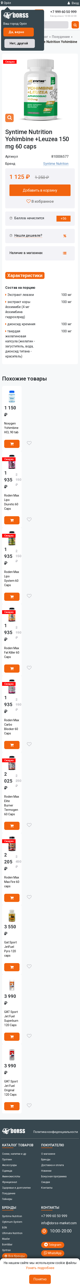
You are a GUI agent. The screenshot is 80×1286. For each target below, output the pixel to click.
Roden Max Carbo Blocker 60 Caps (11, 726)
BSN (4, 1227)
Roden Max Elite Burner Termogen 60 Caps (11, 805)
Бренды (45, 1159)
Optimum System (12, 1221)
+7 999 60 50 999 (54, 1216)
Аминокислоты (11, 1176)
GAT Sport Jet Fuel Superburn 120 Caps (11, 1018)
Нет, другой (19, 43)
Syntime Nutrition (55, 164)
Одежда (7, 1170)
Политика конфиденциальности (55, 1132)
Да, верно (16, 32)
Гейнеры (7, 1199)
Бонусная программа (54, 1176)
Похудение (61, 37)
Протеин (7, 1159)
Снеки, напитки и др (14, 1153)
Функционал (9, 1182)
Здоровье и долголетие (16, 1187)
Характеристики (24, 275)
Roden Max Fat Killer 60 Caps (11, 652)
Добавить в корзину (40, 190)
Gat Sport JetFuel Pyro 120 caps (10, 949)
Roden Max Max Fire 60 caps (11, 882)
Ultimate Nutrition (12, 1233)
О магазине (48, 1153)
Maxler (6, 1238)
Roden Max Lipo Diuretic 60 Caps (11, 502)
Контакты (46, 1187)
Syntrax (6, 1250)
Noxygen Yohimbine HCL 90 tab (11, 428)
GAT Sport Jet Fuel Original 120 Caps (11, 1088)
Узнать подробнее (40, 1268)
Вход (73, 3)
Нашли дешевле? (28, 235)
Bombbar (7, 1244)
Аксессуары (9, 1165)
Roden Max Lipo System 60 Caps (11, 578)
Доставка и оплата (52, 1165)
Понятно (40, 1279)
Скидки (45, 1182)
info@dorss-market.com (59, 1223)
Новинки (46, 1170)
